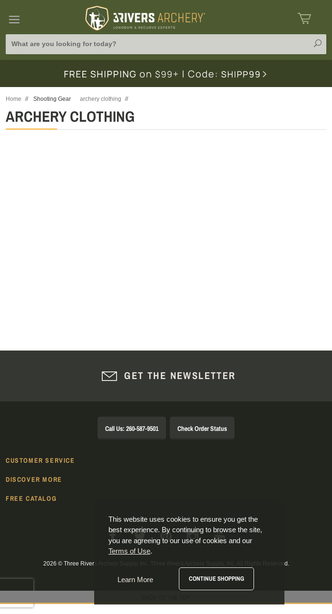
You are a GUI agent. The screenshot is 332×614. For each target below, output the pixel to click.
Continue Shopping (216, 579)
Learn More (135, 579)
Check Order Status (202, 428)
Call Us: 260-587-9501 (131, 428)
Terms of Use (129, 551)
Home (13, 99)
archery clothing (100, 99)
